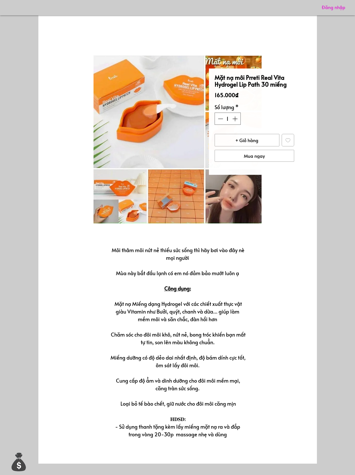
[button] (19, 462)
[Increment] (235, 119)
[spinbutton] (227, 119)
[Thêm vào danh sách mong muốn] (288, 140)
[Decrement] (219, 119)
